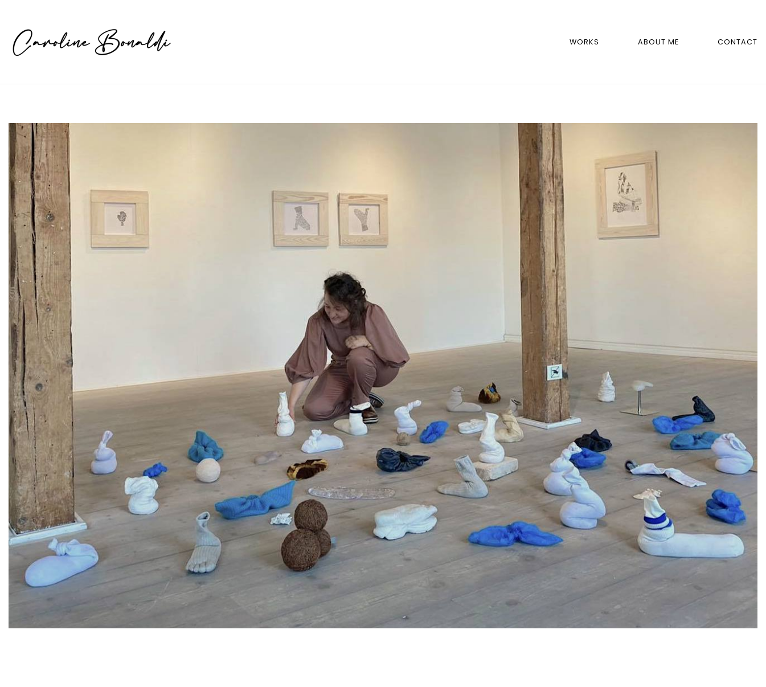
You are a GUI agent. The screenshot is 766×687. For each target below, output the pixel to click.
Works (584, 42)
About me (658, 42)
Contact (737, 42)
